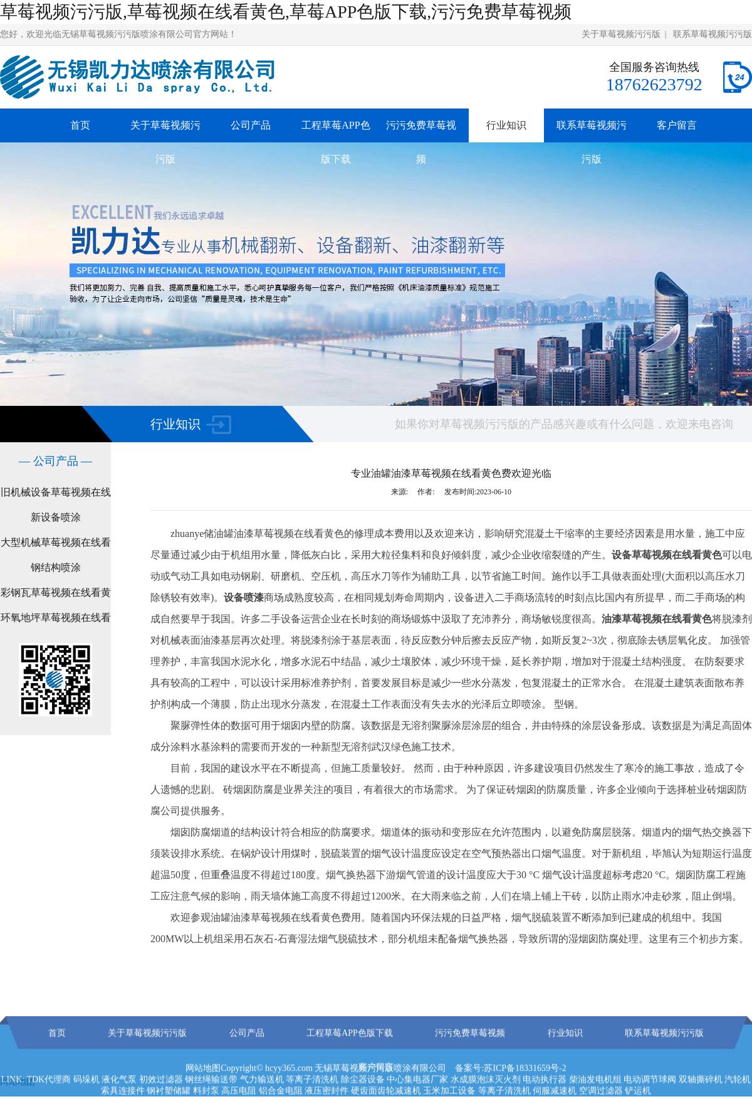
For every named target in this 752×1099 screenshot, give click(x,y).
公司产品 (251, 125)
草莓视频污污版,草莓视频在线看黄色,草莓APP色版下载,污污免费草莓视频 (286, 11)
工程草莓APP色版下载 (335, 142)
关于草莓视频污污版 (621, 34)
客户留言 (677, 125)
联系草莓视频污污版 (712, 34)
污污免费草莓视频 (421, 142)
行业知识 (506, 125)
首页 (80, 125)
